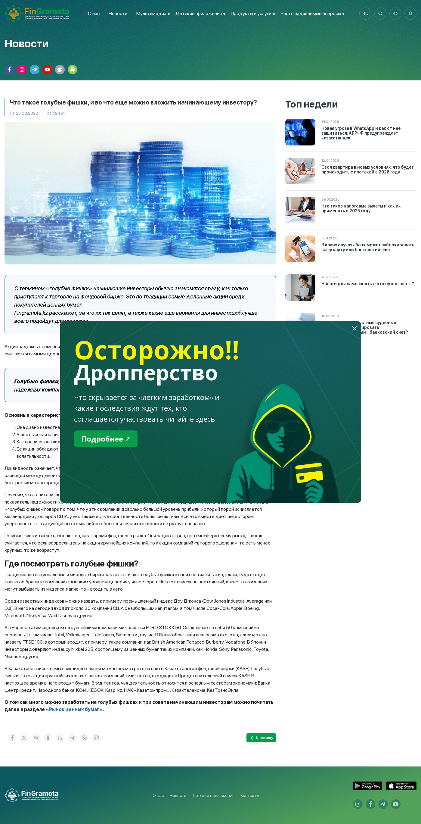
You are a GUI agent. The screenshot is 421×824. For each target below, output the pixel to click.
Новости (118, 13)
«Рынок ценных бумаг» (74, 709)
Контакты (249, 795)
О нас (94, 13)
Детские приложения (213, 795)
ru (365, 13)
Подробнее (105, 439)
